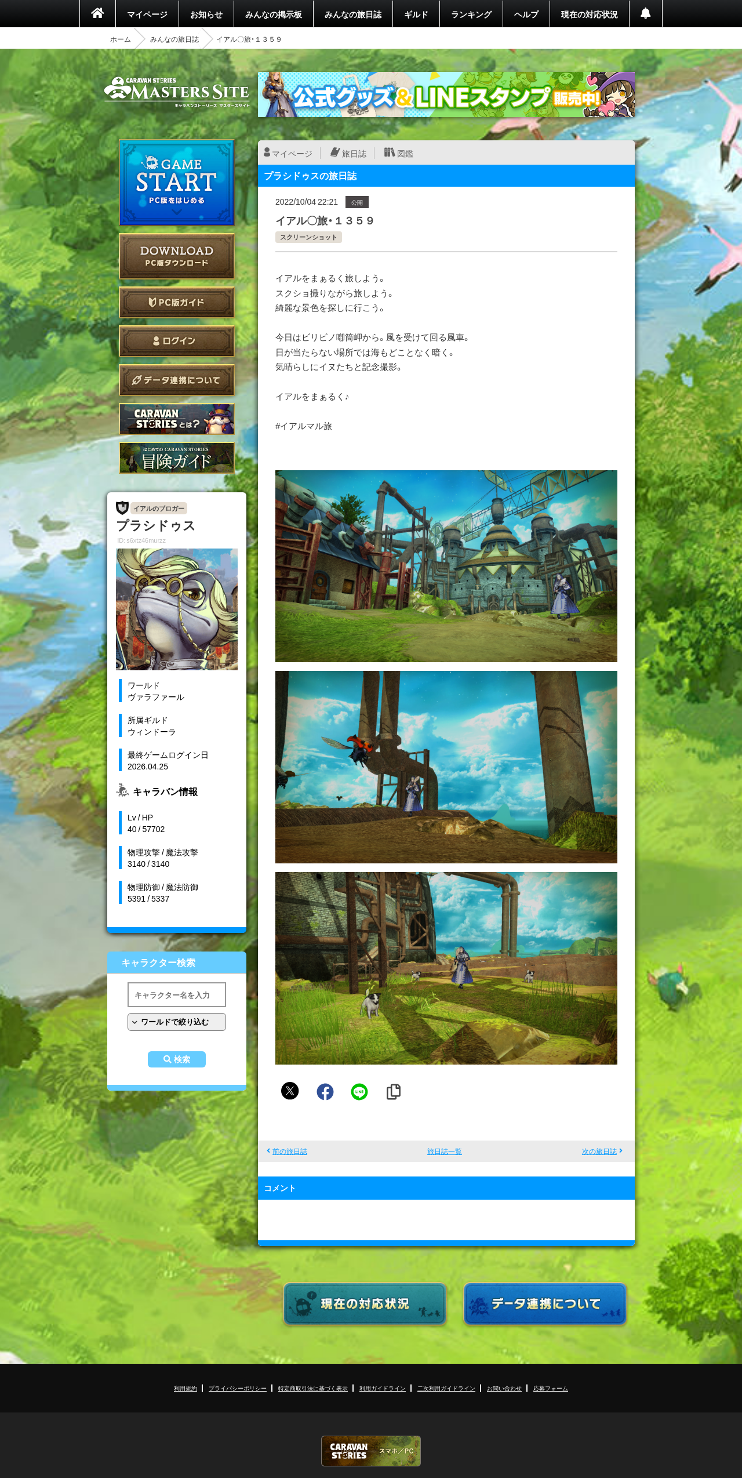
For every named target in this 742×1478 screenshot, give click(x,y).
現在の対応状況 (589, 14)
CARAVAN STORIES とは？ (177, 419)
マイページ (147, 14)
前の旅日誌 (289, 1151)
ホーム (120, 39)
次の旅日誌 (599, 1151)
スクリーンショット (308, 237)
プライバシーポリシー (238, 1387)
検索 (182, 1059)
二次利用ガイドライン (446, 1387)
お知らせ (206, 14)
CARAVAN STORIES (371, 1451)
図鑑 (405, 153)
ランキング (471, 14)
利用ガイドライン (382, 1387)
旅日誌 (354, 153)
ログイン (177, 341)
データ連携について (177, 380)
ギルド (416, 14)
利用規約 (185, 1387)
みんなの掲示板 (273, 14)
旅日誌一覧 (444, 1151)
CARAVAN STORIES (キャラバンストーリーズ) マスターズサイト (176, 92)
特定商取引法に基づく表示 (313, 1387)
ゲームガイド (177, 458)
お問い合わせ (504, 1387)
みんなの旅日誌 (353, 14)
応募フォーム (550, 1387)
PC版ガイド (177, 302)
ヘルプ (526, 14)
